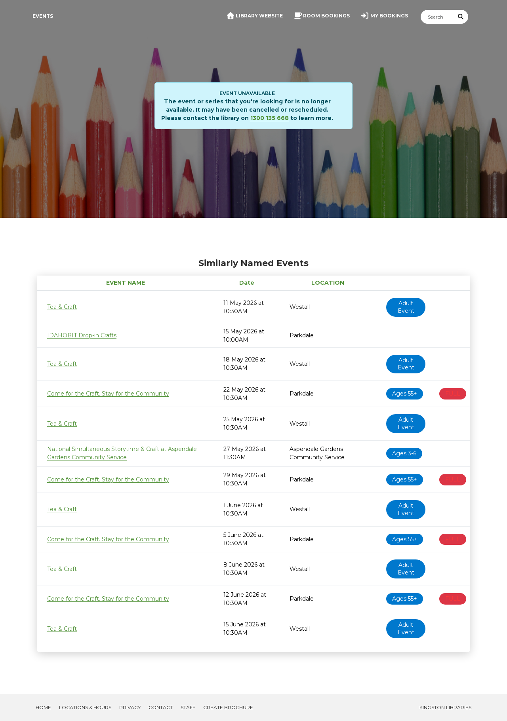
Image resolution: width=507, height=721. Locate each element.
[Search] (437, 17)
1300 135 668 (269, 118)
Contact (161, 707)
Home (43, 707)
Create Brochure (228, 707)
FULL (452, 393)
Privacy (130, 707)
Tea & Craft (62, 306)
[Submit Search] (461, 17)
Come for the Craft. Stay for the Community (108, 393)
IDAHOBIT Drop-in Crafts (81, 335)
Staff (188, 707)
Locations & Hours (85, 707)
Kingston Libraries (445, 707)
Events (42, 16)
